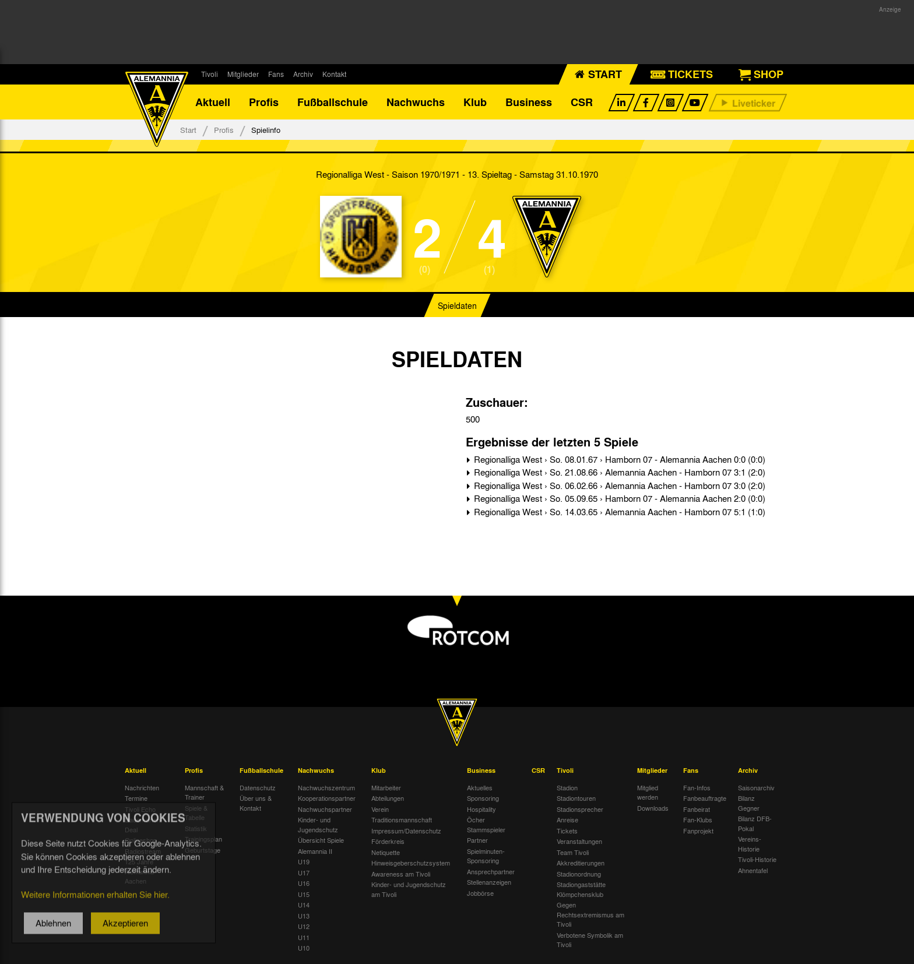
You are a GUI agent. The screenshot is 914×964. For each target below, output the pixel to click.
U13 (304, 915)
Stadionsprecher (580, 809)
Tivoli (209, 74)
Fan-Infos (697, 787)
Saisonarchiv (756, 787)
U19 (304, 861)
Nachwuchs (415, 102)
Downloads (653, 807)
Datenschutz (258, 787)
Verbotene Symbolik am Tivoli (590, 939)
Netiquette (385, 852)
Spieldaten (457, 305)
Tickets (567, 830)
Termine (136, 798)
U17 (304, 872)
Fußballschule (332, 102)
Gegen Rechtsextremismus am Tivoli (590, 914)
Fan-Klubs (697, 819)
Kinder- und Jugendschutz (318, 824)
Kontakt (334, 74)
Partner (477, 840)
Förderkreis (388, 841)
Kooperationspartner (327, 798)
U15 (304, 894)
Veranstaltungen (579, 841)
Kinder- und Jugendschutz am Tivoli (408, 889)
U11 (304, 937)
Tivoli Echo (140, 809)
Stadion (567, 787)
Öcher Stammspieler (486, 824)
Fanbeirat (696, 809)
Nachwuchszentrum (326, 787)
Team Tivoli (573, 852)
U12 (304, 926)
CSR (582, 102)
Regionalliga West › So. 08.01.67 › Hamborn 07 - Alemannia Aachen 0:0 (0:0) (618, 459)
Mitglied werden (647, 792)
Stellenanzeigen (489, 881)
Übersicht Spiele (321, 840)
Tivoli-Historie (757, 859)
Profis (264, 102)
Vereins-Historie (749, 843)
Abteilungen (387, 798)
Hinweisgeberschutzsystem (410, 862)
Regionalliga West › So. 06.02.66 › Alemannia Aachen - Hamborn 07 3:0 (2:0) (618, 485)
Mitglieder (243, 74)
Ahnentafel (753, 870)
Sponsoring (483, 798)
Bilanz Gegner (749, 802)
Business (528, 102)
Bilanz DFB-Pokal (755, 823)
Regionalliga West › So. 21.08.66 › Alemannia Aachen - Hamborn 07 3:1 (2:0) (618, 472)
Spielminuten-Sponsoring (486, 856)
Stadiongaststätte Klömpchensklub (581, 889)
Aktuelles (480, 787)
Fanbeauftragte (704, 798)
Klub (475, 102)
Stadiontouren (576, 798)
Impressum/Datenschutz (406, 830)
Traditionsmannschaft (401, 819)
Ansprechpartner (491, 871)
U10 (304, 947)
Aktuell (212, 102)
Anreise (567, 819)
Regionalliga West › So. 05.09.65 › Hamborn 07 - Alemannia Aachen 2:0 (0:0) (618, 498)
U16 (304, 883)
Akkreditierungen (580, 862)
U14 (304, 904)
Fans (276, 74)
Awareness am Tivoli (400, 873)
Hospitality (481, 809)
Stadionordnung (579, 873)
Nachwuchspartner (325, 809)
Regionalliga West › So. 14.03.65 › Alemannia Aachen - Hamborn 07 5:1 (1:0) (618, 511)
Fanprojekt (698, 830)
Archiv (303, 74)
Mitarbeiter (386, 787)
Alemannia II (315, 851)
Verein (380, 809)
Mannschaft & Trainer (204, 792)
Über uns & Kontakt (256, 802)
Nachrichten (142, 787)
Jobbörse (480, 893)
